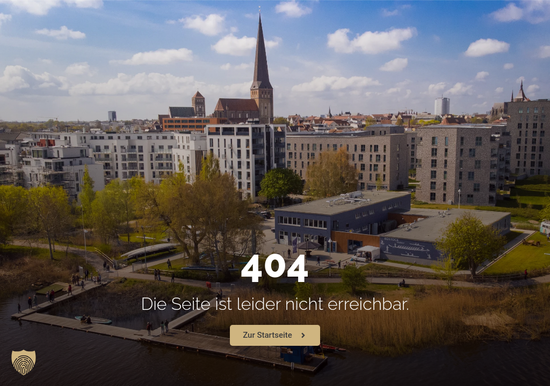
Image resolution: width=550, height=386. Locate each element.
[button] (23, 362)
